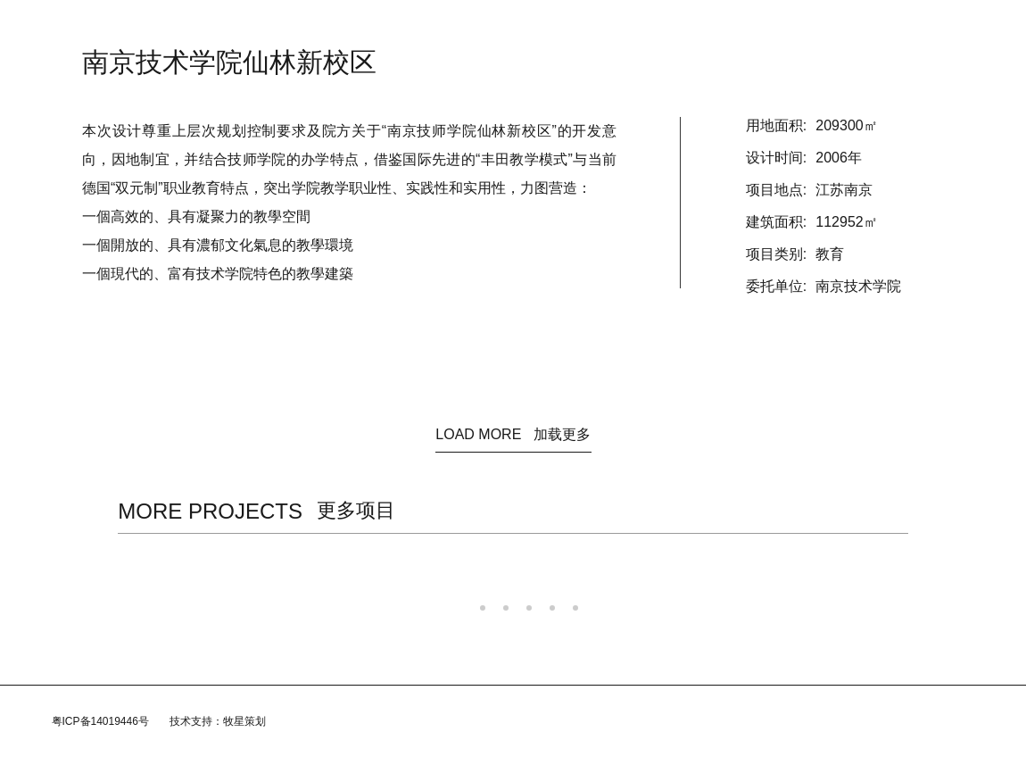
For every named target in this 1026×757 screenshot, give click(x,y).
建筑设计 (455, 27)
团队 (587, 27)
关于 (396, 27)
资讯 (348, 27)
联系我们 (715, 27)
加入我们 (646, 27)
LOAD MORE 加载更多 (512, 434)
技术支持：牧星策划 (218, 721)
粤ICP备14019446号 (100, 721)
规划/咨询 (526, 27)
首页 (299, 27)
